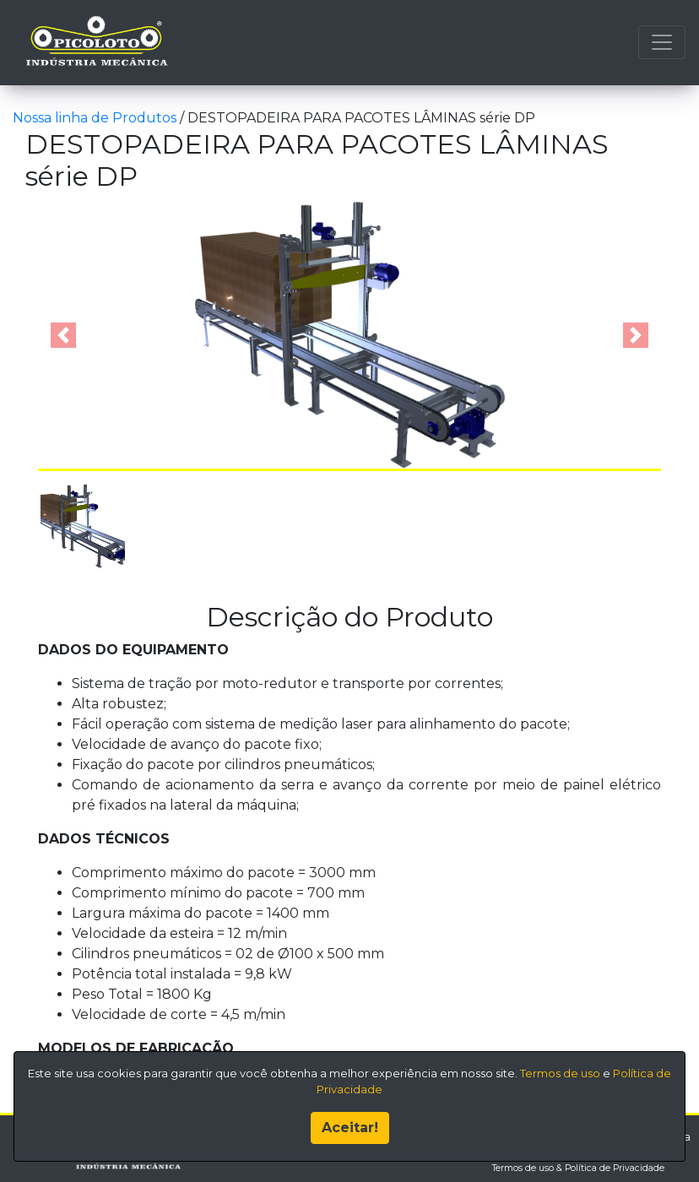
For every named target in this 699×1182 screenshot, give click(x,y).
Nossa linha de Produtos (96, 118)
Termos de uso (560, 1071)
